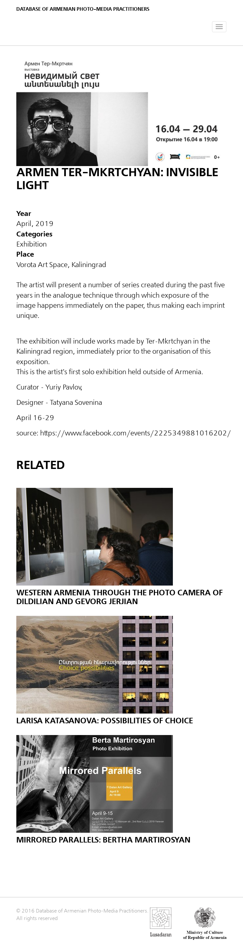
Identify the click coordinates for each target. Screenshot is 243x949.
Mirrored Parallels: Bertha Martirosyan (103, 840)
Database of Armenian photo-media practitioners (82, 9)
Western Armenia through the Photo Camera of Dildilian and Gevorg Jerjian (119, 597)
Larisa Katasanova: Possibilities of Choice (104, 721)
